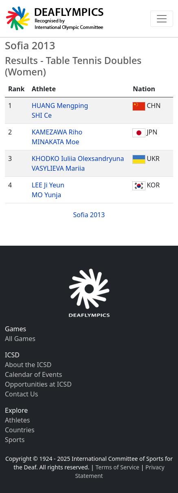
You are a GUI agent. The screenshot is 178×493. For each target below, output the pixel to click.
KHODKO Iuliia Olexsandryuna (78, 158)
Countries (20, 429)
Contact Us (21, 394)
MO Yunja (47, 194)
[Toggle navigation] (161, 19)
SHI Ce (42, 115)
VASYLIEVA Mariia (58, 168)
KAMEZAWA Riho (57, 132)
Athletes (17, 420)
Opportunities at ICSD (38, 384)
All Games (20, 338)
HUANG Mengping (60, 105)
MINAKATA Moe (55, 141)
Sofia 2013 (89, 214)
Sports (14, 439)
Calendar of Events (33, 374)
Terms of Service (117, 467)
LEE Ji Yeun (48, 184)
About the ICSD (28, 364)
